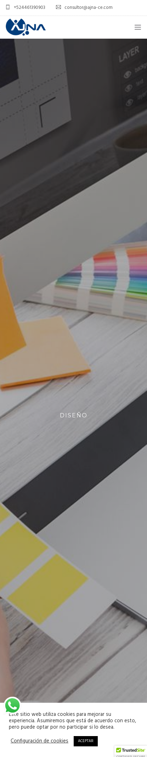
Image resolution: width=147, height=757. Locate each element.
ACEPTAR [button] (86, 741)
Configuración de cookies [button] (39, 741)
